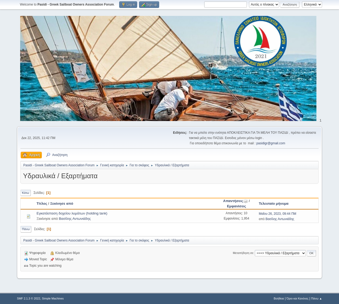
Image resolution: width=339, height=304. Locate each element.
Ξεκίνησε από (61, 203)
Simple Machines (53, 298)
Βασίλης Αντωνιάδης (75, 219)
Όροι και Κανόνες (298, 298)
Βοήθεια (279, 298)
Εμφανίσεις (236, 206)
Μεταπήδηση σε (243, 252)
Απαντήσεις (235, 201)
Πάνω (26, 229)
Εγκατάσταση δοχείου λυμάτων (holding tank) (72, 213)
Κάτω (25, 192)
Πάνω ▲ (316, 298)
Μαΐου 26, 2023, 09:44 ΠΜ (277, 214)
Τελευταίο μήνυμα (273, 203)
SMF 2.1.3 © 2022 (28, 298)
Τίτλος (42, 203)
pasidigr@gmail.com (270, 143)
